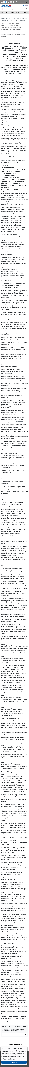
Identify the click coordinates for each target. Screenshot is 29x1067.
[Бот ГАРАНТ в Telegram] (11, 2)
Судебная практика (14, 12)
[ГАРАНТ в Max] (6, 2)
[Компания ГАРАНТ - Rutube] (16, 2)
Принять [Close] (14, 1062)
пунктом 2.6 (23, 605)
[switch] (3, 9)
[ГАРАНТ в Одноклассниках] (13, 2)
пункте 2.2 (19, 421)
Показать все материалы (14, 1045)
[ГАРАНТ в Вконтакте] (2, 2)
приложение (16, 122)
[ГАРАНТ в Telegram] (9, 2)
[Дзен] (4, 2)
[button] (23, 2)
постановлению (6, 160)
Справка (3, 76)
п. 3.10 (15, 806)
